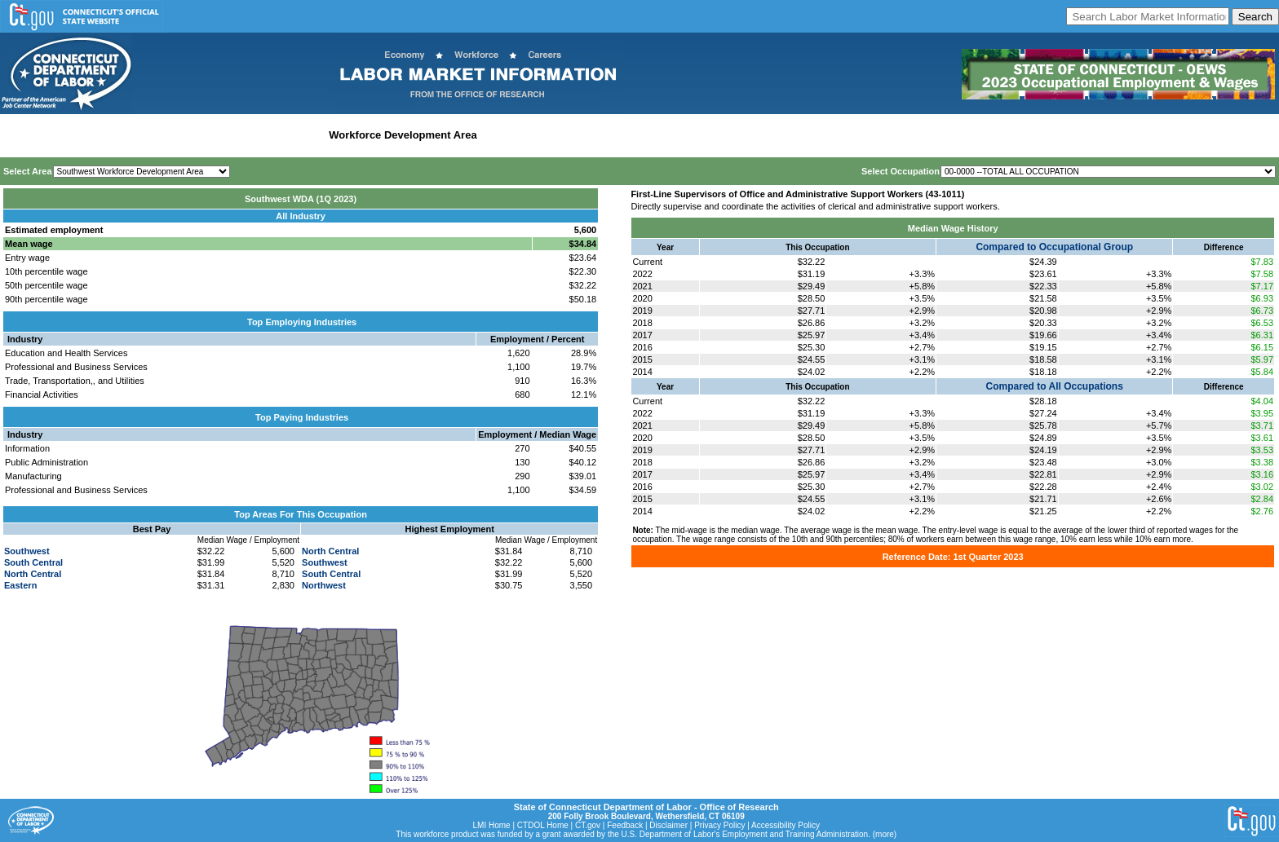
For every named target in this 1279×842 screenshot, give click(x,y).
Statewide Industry (178, 135)
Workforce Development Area (402, 135)
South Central (33, 562)
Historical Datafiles (531, 135)
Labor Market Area (275, 135)
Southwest (27, 551)
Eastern (20, 585)
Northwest (324, 585)
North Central (32, 574)
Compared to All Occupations (1054, 386)
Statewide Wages (84, 135)
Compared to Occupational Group (1054, 247)
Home (19, 135)
